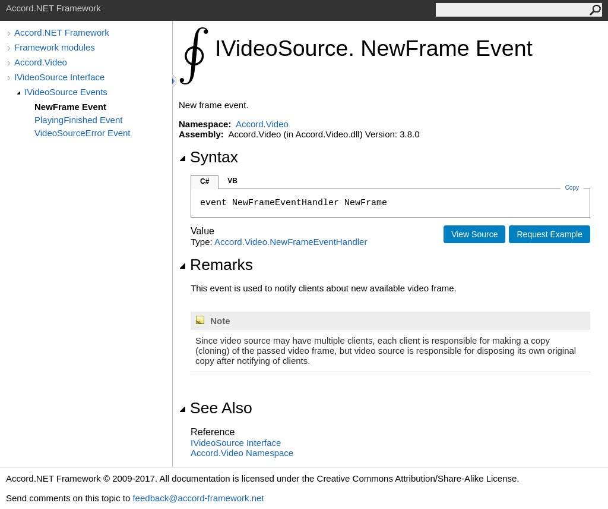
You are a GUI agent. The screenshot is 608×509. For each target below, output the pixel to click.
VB (232, 181)
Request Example (549, 234)
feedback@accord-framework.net (198, 498)
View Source (474, 234)
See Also (215, 408)
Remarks (216, 265)
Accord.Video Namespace (242, 453)
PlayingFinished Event (78, 120)
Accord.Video (40, 62)
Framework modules (54, 47)
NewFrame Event (70, 107)
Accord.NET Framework (61, 32)
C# (204, 181)
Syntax (208, 157)
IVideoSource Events (65, 92)
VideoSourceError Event (82, 133)
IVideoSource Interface (59, 77)
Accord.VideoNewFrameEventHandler (290, 242)
